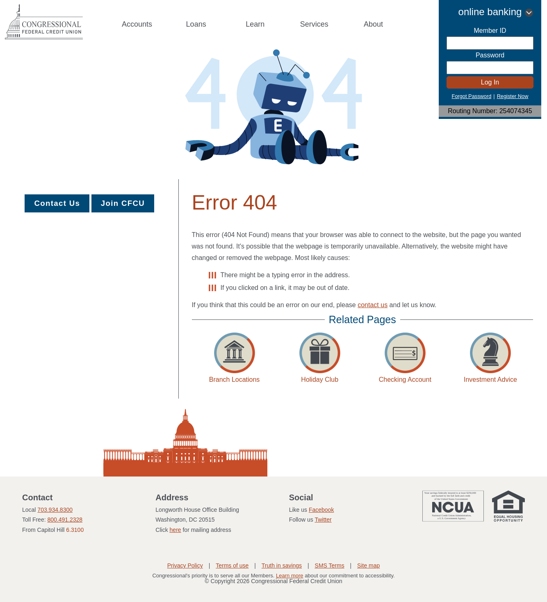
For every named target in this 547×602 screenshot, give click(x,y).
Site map (368, 565)
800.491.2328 (64, 519)
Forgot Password (472, 96)
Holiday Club (319, 379)
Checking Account (405, 379)
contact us (372, 304)
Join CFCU (123, 203)
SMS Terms (329, 565)
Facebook (321, 509)
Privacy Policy (185, 565)
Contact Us (57, 203)
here (175, 530)
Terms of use (232, 565)
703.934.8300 (55, 509)
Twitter (323, 519)
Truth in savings (282, 565)
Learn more (289, 575)
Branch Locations (234, 379)
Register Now (513, 96)
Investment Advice (490, 379)
